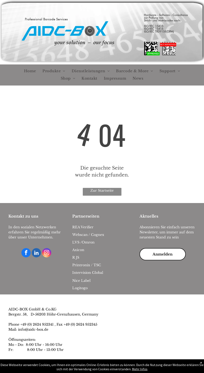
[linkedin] (36, 253)
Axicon (78, 250)
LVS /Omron (83, 242)
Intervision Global (87, 272)
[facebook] (26, 253)
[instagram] (46, 253)
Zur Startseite (102, 190)
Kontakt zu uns (23, 216)
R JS (75, 257)
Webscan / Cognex (88, 235)
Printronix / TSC (86, 265)
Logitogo (80, 288)
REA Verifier (82, 227)
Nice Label (81, 280)
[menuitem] (30, 71)
